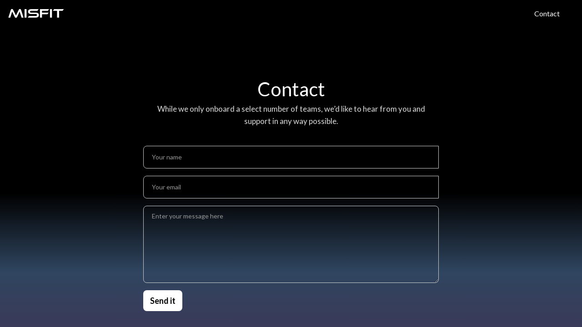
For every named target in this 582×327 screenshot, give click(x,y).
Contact (547, 13)
